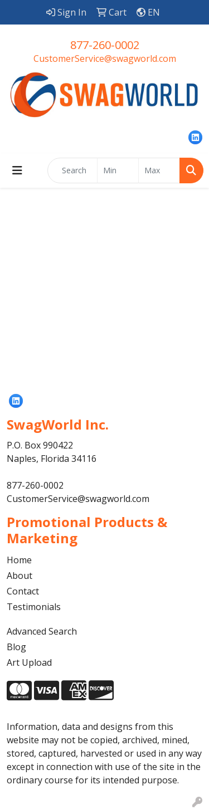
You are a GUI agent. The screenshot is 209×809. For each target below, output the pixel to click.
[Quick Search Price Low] (118, 170)
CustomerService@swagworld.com (104, 58)
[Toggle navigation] (17, 170)
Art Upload (29, 662)
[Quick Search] (72, 170)
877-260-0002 (104, 44)
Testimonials (34, 607)
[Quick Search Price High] (159, 170)
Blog (16, 647)
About (19, 575)
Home (19, 560)
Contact (23, 591)
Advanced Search (42, 631)
